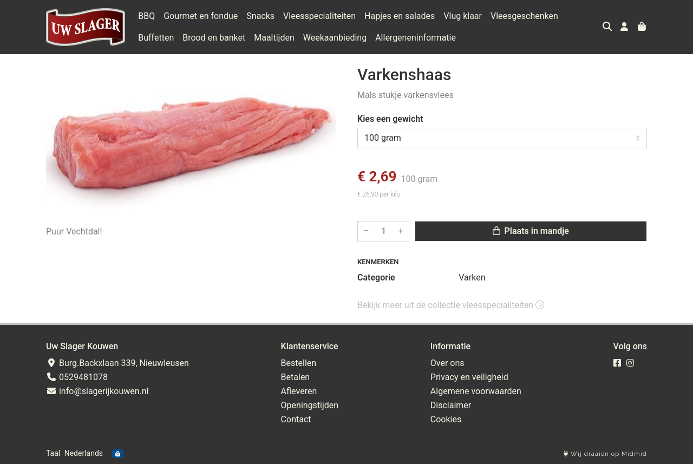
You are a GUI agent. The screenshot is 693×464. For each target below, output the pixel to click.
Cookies (445, 419)
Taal (53, 453)
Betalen (295, 377)
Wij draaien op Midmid (605, 454)
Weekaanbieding (335, 37)
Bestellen (299, 363)
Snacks (260, 16)
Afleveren (299, 391)
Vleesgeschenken (524, 16)
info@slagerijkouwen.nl (97, 391)
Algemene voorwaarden (475, 391)
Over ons (447, 363)
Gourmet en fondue (201, 16)
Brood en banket (213, 37)
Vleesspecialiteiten (319, 16)
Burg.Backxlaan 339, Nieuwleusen (117, 363)
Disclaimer (450, 405)
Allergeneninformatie (415, 37)
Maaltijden (274, 37)
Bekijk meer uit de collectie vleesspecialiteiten (450, 305)
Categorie (376, 277)
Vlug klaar (462, 16)
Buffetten (156, 37)
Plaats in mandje (531, 231)
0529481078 (77, 377)
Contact (296, 419)
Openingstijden (310, 405)
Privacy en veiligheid (469, 377)
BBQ (146, 16)
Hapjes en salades (399, 16)
